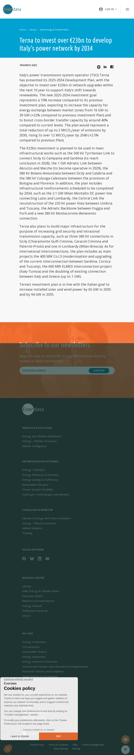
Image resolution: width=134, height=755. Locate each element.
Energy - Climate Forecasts (39, 441)
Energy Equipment (34, 656)
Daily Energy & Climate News (54, 29)
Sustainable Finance (34, 651)
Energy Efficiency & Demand (40, 475)
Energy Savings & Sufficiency (40, 479)
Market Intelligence (34, 446)
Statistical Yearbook (34, 610)
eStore (26, 615)
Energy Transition (33, 470)
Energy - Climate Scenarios (39, 523)
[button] (108, 9)
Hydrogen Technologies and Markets (45, 494)
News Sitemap (61, 748)
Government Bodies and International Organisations (55, 666)
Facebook (112, 67)
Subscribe (99, 370)
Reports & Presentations (38, 601)
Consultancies (31, 647)
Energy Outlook (32, 606)
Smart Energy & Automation (40, 676)
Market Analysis (32, 528)
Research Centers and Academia (42, 671)
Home (22, 29)
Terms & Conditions (58, 744)
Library (32, 29)
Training (27, 533)
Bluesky (99, 68)
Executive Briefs (32, 596)
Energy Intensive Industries (39, 661)
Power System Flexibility (37, 489)
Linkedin (106, 67)
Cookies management (93, 744)
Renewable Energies (35, 484)
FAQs (75, 744)
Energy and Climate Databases (41, 436)
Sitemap (76, 748)
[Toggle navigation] (127, 9)
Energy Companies (34, 642)
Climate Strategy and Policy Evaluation (46, 518)
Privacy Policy (37, 744)
